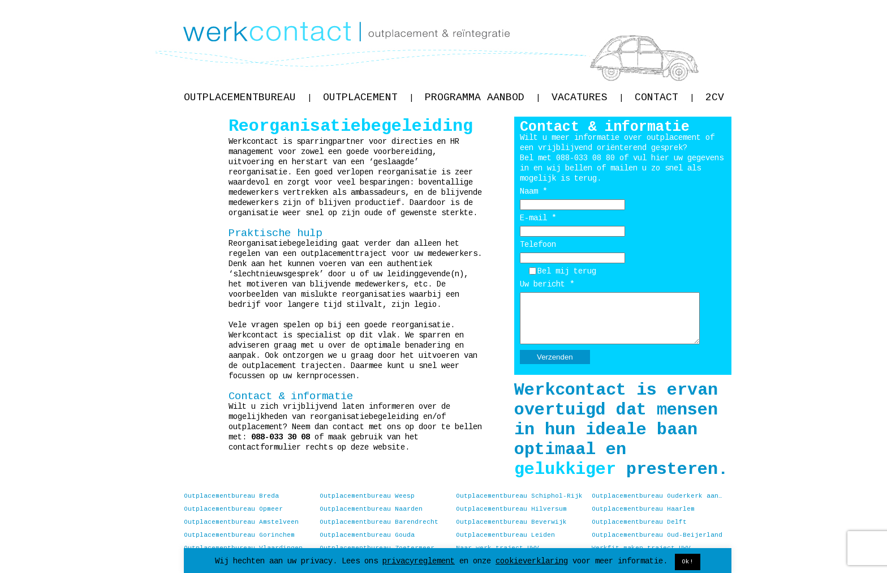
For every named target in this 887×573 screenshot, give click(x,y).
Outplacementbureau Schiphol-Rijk (519, 496)
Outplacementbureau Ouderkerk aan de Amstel (657, 496)
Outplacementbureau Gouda (367, 535)
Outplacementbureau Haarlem (643, 509)
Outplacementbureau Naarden (371, 509)
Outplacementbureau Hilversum (511, 509)
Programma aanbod (482, 97)
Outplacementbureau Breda (231, 496)
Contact (664, 97)
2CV (714, 97)
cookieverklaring (532, 561)
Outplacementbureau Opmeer (233, 509)
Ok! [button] (688, 561)
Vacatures (587, 97)
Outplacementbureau (248, 97)
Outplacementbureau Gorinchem (239, 535)
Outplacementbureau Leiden (505, 535)
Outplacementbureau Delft (639, 522)
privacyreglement (418, 561)
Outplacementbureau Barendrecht (379, 522)
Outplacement (368, 97)
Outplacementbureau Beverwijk (511, 522)
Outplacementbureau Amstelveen (241, 522)
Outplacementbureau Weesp (367, 496)
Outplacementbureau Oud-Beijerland (657, 535)
